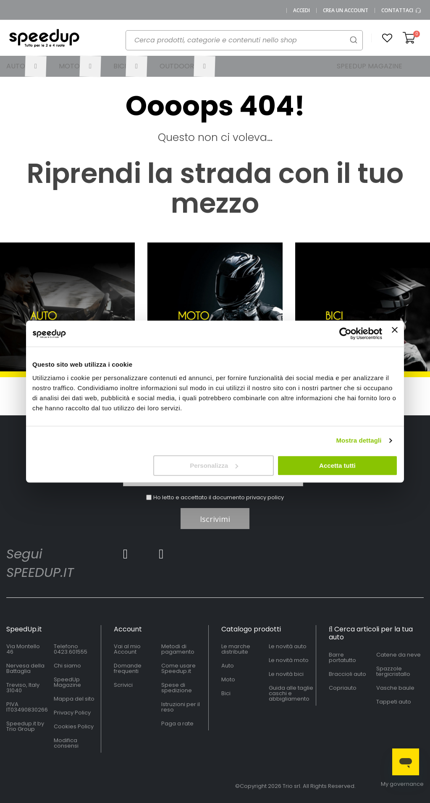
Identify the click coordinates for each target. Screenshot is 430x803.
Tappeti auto (393, 702)
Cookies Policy (74, 726)
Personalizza (214, 465)
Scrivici (123, 685)
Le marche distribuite (235, 649)
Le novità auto (288, 646)
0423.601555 (70, 652)
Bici (226, 693)
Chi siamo (67, 666)
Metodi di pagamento (177, 649)
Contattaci (401, 10)
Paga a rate (177, 723)
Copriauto (343, 688)
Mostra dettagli (358, 440)
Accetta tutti (337, 465)
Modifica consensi (66, 743)
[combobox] (244, 40)
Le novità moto (289, 660)
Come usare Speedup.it (178, 668)
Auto (227, 666)
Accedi (301, 10)
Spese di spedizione (176, 687)
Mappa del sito (74, 699)
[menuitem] (26, 66)
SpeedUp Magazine (67, 682)
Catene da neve (398, 655)
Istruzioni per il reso (180, 707)
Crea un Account (345, 10)
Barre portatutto (342, 657)
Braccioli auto (347, 674)
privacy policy (265, 497)
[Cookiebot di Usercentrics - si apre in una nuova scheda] (345, 333)
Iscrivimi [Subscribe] (215, 519)
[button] (387, 38)
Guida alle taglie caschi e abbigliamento (291, 693)
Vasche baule (395, 688)
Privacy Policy (72, 713)
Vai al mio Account (127, 649)
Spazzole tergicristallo (393, 671)
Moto (228, 679)
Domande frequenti (128, 668)
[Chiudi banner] (395, 333)
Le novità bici (286, 674)
